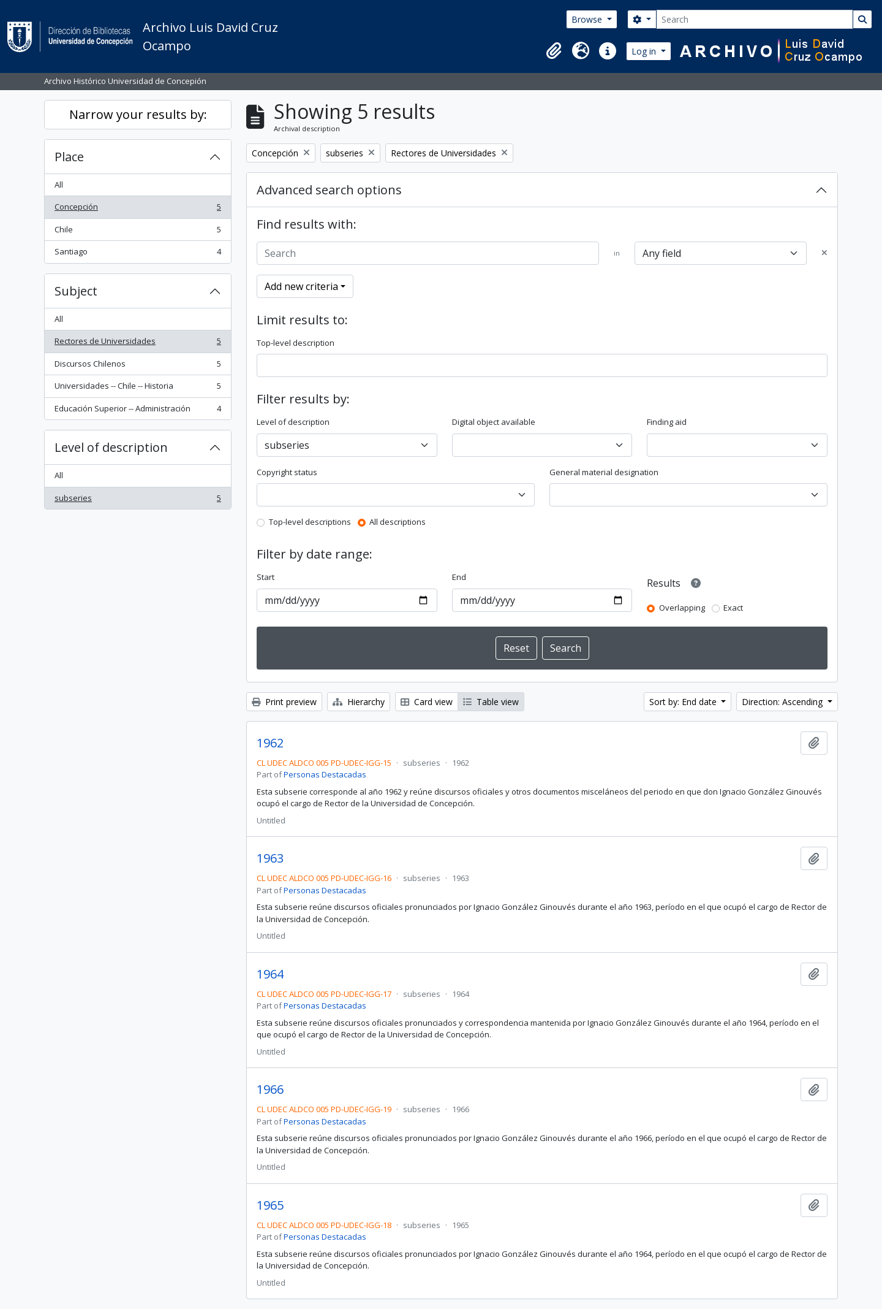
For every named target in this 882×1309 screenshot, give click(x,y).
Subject (76, 291)
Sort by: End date (684, 702)
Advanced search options (329, 189)
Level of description (111, 447)
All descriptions (397, 521)
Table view (491, 702)
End (459, 576)
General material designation (603, 472)
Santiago (137, 254)
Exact (733, 607)
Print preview (284, 702)
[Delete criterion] (824, 253)
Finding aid (667, 421)
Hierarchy (359, 702)
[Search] (754, 19)
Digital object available (493, 421)
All (59, 184)
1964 (270, 974)
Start (265, 576)
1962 (270, 743)
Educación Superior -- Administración (137, 411)
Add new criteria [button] (301, 286)
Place (69, 156)
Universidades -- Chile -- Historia (137, 388)
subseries (137, 500)
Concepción (137, 209)
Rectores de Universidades (137, 343)
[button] (553, 50)
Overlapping (682, 607)
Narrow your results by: (138, 114)
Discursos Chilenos (137, 366)
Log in (644, 51)
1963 (270, 858)
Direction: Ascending (783, 702)
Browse (588, 19)
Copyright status (287, 472)
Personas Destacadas (325, 774)
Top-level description (295, 342)
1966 (270, 1089)
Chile (137, 232)
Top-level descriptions (310, 521)
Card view (427, 702)
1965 (270, 1205)
